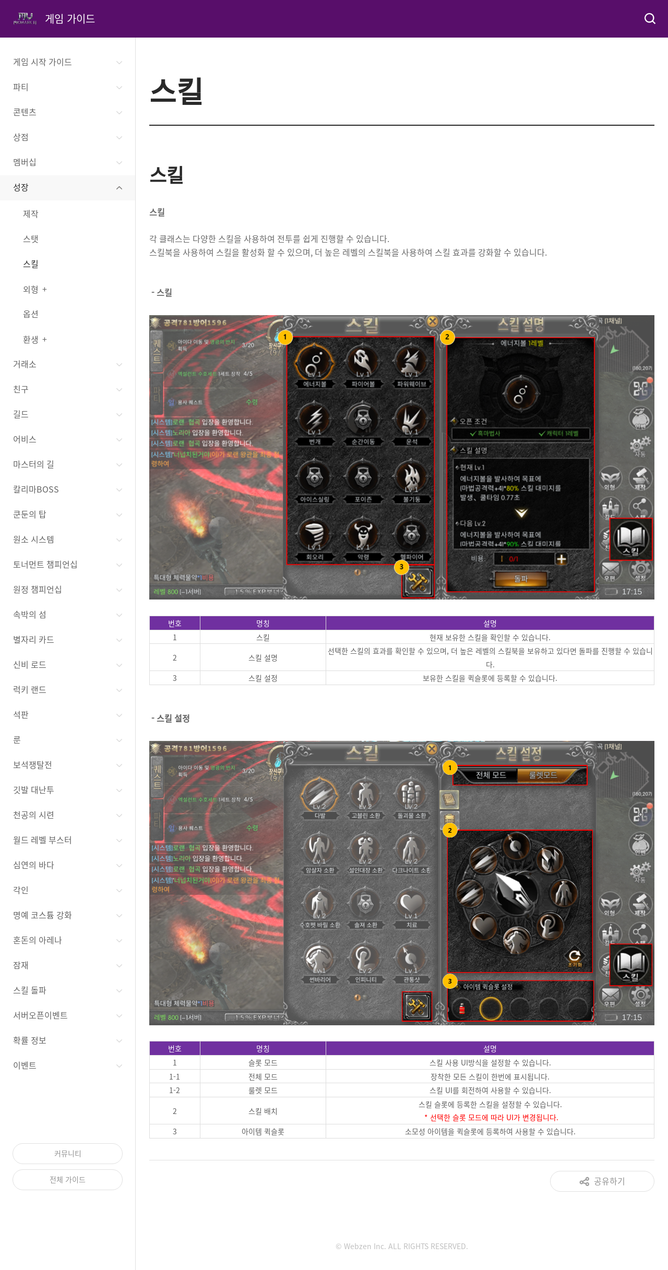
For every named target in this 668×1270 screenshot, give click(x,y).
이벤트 (25, 1065)
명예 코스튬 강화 (42, 914)
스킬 (31, 263)
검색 (649, 19)
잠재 (21, 965)
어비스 (25, 439)
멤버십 (25, 161)
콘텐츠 (25, 111)
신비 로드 (29, 664)
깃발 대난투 (33, 789)
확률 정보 (29, 1040)
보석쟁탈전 (32, 764)
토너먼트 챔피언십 (45, 564)
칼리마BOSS (36, 489)
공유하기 (609, 1181)
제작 (31, 213)
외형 (31, 289)
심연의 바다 (33, 864)
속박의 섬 (29, 614)
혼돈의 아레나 (37, 939)
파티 (21, 86)
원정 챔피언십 (37, 589)
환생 (31, 339)
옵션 (31, 313)
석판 (21, 714)
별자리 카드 (33, 639)
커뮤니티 (67, 1153)
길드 (21, 414)
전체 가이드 (68, 1179)
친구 (21, 388)
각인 (21, 889)
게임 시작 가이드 (42, 61)
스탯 (31, 238)
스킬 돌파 (29, 990)
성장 (21, 187)
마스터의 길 (33, 464)
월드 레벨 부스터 (42, 839)
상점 (21, 136)
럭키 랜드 (29, 689)
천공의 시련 (33, 814)
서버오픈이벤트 (40, 1015)
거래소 (25, 363)
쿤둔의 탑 (29, 514)
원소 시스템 (33, 539)
